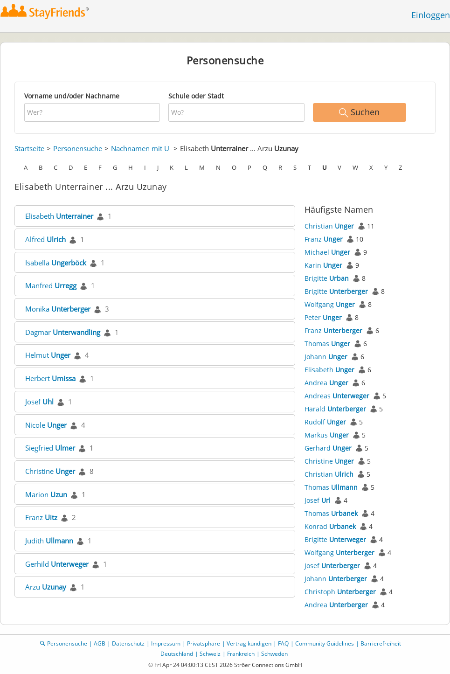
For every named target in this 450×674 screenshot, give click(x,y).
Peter (323, 317)
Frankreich (241, 654)
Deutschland (176, 654)
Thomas (327, 343)
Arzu (45, 586)
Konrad (330, 526)
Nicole (46, 425)
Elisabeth (59, 216)
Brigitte (327, 278)
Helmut (47, 355)
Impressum (165, 643)
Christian (329, 226)
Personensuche (77, 148)
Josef (39, 401)
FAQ (283, 643)
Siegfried (50, 447)
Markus (327, 435)
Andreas (337, 395)
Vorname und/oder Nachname (71, 95)
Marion (46, 494)
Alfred (45, 239)
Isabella (55, 262)
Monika (57, 308)
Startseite (29, 148)
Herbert (50, 378)
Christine (50, 471)
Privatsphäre (203, 643)
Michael (327, 252)
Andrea (326, 382)
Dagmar (62, 332)
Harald (335, 408)
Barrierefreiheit (380, 643)
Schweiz (210, 654)
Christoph (340, 591)
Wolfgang (330, 304)
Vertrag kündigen (249, 643)
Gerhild (57, 564)
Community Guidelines (324, 643)
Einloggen (430, 15)
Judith (49, 540)
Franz (41, 517)
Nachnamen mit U (140, 148)
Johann (326, 356)
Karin (323, 265)
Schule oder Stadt (196, 95)
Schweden (274, 654)
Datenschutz (128, 643)
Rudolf (325, 421)
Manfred (50, 285)
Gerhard (328, 448)
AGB (99, 643)
